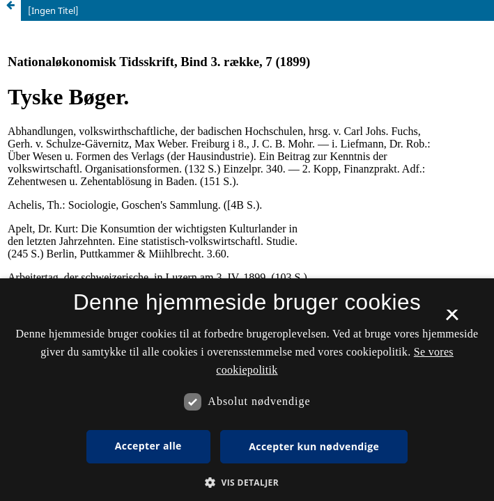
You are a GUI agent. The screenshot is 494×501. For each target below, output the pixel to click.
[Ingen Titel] (53, 10)
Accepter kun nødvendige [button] (314, 446)
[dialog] (247, 389)
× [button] (452, 319)
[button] (247, 482)
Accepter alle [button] (148, 445)
